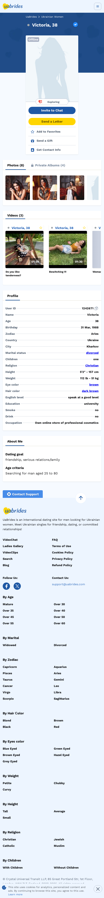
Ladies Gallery (13, 546)
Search (8, 559)
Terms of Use (61, 546)
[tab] (15, 165)
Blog (6, 565)
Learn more (15, 894)
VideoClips (10, 552)
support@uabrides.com (68, 584)
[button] (52, 68)
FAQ (55, 539)
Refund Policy (62, 565)
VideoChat (10, 539)
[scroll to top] (80, 498)
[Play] (24, 249)
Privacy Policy (62, 559)
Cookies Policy (62, 552)
